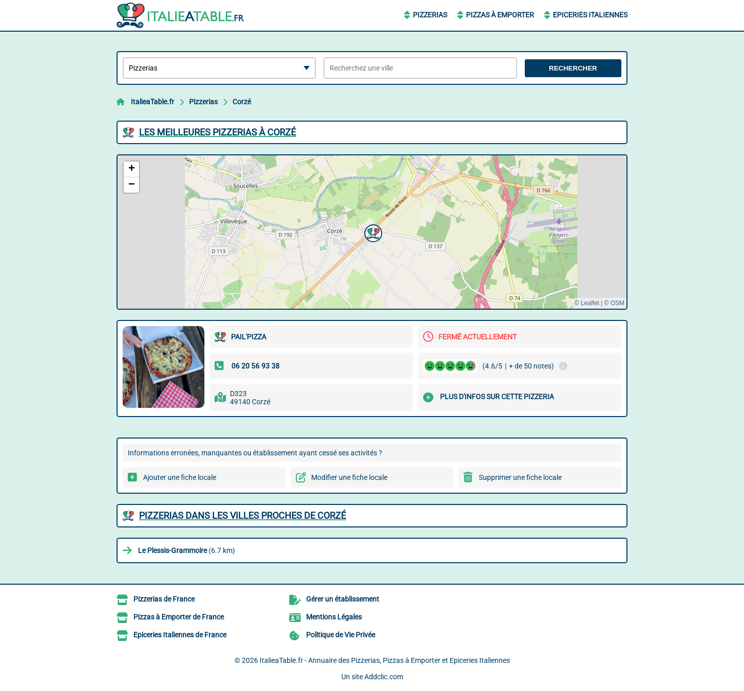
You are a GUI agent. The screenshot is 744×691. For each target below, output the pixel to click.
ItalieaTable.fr (152, 102)
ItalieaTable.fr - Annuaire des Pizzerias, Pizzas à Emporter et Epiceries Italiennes (385, 660)
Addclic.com (383, 677)
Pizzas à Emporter (500, 15)
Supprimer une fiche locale (520, 477)
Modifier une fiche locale (349, 477)
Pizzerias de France (164, 599)
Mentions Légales (334, 617)
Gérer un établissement (342, 599)
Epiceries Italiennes (590, 15)
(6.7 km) (186, 550)
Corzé (241, 102)
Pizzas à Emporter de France (178, 617)
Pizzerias (430, 15)
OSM (617, 303)
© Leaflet (586, 303)
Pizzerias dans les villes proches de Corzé (242, 515)
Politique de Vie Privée (340, 635)
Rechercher (573, 68)
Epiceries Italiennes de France (179, 635)
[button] (372, 232)
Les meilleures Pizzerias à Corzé (217, 132)
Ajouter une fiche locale (179, 477)
